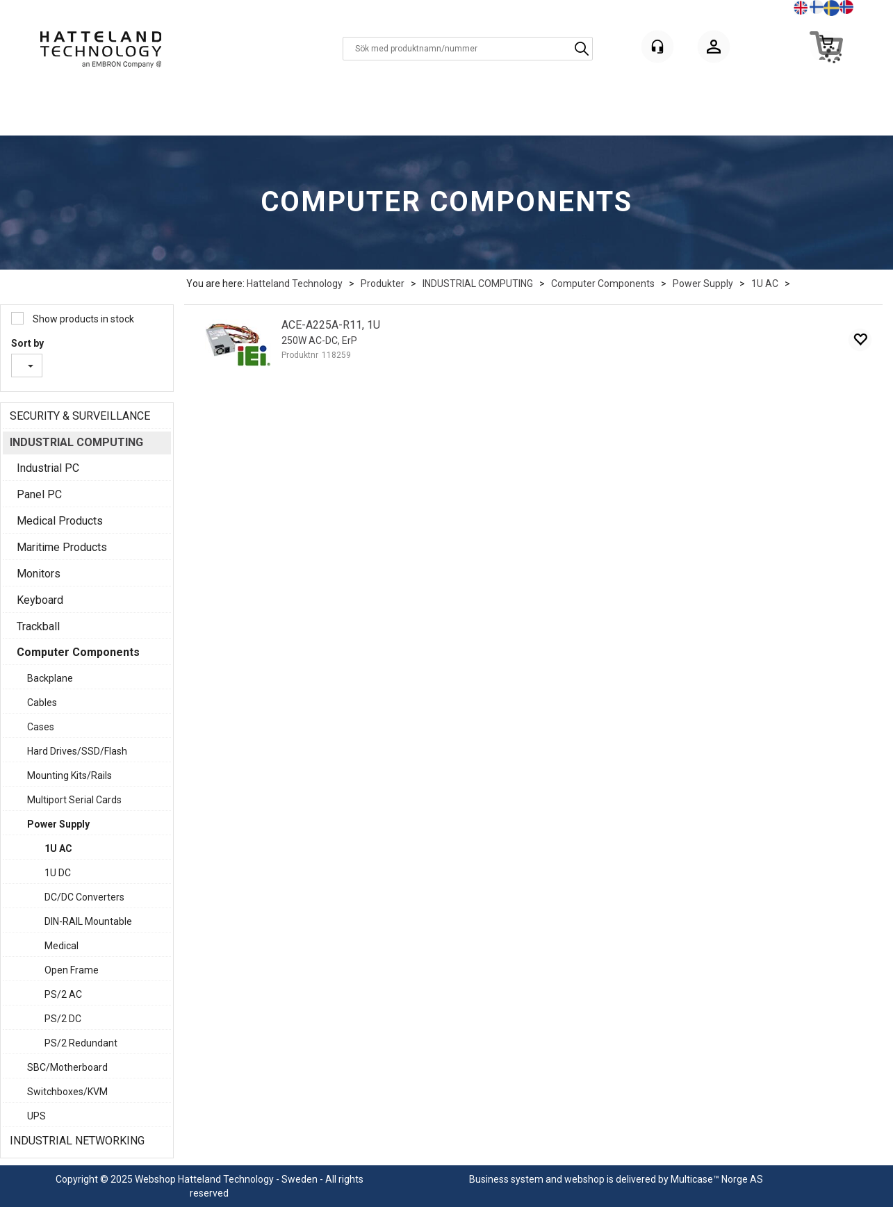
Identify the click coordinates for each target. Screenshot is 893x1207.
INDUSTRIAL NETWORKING (77, 1140)
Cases (40, 726)
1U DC (57, 872)
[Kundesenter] (657, 46)
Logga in (714, 49)
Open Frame (71, 970)
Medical (61, 945)
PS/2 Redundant (80, 1043)
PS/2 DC (62, 1018)
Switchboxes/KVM (67, 1091)
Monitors (38, 573)
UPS (36, 1116)
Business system (506, 1179)
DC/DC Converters (84, 897)
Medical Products (60, 520)
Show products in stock (82, 319)
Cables (42, 702)
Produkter (382, 283)
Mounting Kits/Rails (69, 775)
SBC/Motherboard (67, 1067)
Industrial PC (48, 468)
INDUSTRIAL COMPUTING (478, 283)
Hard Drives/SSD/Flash (77, 751)
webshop (584, 1179)
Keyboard (40, 600)
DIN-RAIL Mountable (88, 921)
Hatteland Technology (295, 283)
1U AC (764, 283)
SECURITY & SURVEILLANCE (80, 415)
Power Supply (703, 283)
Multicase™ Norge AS (717, 1179)
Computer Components (603, 283)
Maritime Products (62, 547)
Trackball (38, 626)
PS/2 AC (63, 994)
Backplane (50, 678)
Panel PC (39, 494)
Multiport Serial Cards (74, 799)
